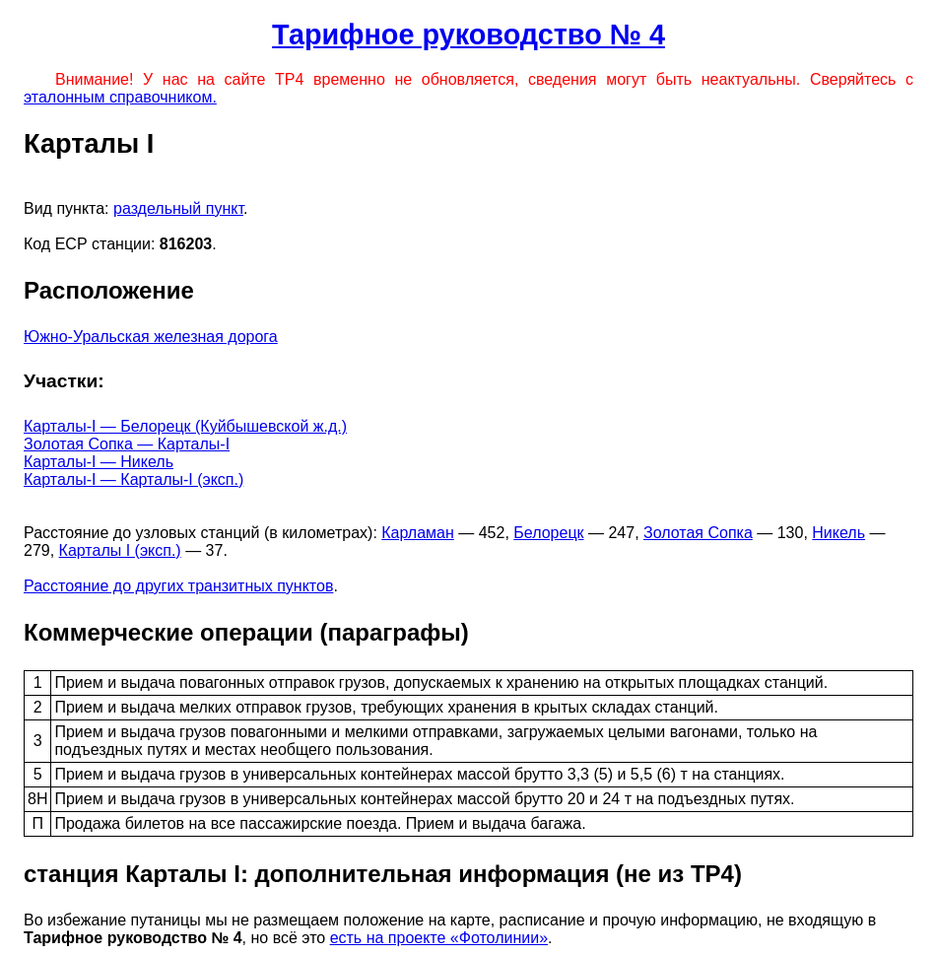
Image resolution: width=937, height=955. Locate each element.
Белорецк (548, 532)
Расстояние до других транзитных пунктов (178, 586)
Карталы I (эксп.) (120, 550)
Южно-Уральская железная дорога (151, 336)
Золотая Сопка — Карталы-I (127, 444)
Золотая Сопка (698, 532)
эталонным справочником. (120, 97)
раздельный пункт (178, 208)
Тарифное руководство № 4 (468, 34)
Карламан (417, 532)
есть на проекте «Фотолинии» (439, 937)
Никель (838, 532)
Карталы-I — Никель (98, 461)
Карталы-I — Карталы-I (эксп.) (133, 479)
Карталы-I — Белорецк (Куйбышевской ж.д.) (185, 426)
